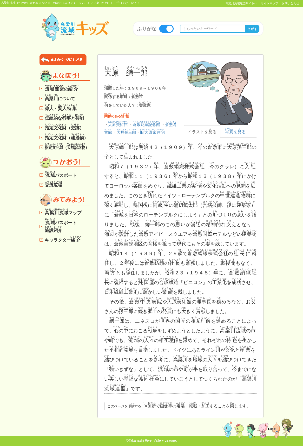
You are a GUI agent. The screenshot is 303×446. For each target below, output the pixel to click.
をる (235, 130)
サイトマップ (269, 3)
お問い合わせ (290, 3)
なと (64, 117)
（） (64, 126)
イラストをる (202, 130)
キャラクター (63, 239)
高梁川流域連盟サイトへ (241, 3)
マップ (63, 211)
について (60, 97)
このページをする (124, 405)
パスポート (61, 174)
